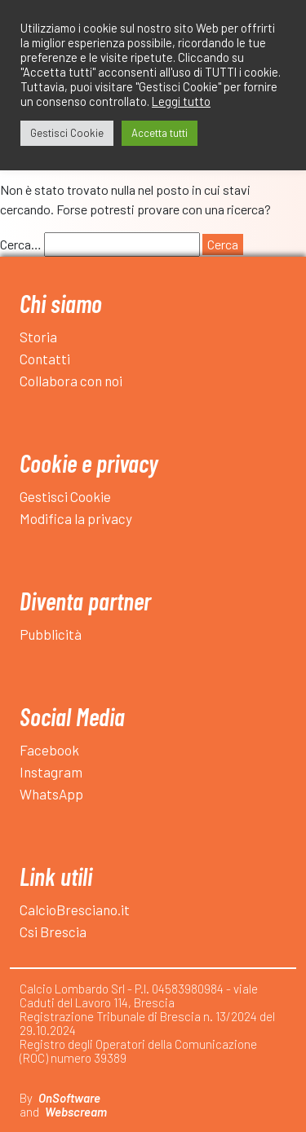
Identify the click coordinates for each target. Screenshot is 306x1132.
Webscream (76, 1111)
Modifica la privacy (76, 518)
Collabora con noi (71, 380)
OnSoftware (69, 1097)
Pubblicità (51, 634)
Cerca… (21, 244)
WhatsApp (51, 794)
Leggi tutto (181, 101)
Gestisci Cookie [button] (67, 132)
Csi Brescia (53, 931)
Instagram (51, 772)
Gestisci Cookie (65, 496)
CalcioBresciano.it (75, 909)
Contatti (45, 358)
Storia (38, 336)
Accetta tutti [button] (159, 132)
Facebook (49, 750)
